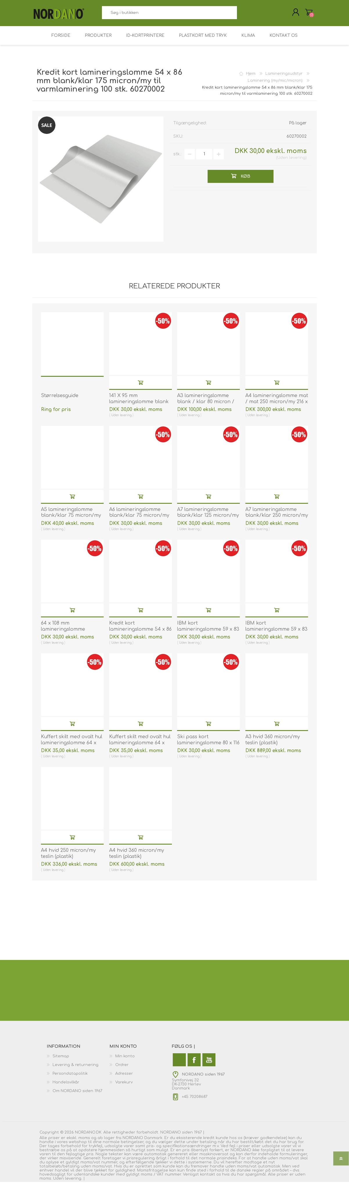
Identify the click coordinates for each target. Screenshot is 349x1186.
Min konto (125, 1060)
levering (297, 162)
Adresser (124, 1078)
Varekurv (303, 14)
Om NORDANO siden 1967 (77, 1095)
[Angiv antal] (204, 158)
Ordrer (122, 1069)
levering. (73, 1182)
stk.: (177, 158)
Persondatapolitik (70, 1078)
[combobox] (169, 14)
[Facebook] (194, 1063)
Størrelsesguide (59, 399)
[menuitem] (78, 1060)
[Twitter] (179, 1063)
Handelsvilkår (66, 1086)
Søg (243, 14)
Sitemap (61, 1060)
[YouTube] (208, 1063)
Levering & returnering (75, 1069)
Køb (140, 386)
